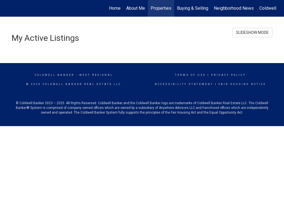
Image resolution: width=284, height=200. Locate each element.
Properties (161, 8)
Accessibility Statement (184, 84)
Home (115, 8)
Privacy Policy (228, 75)
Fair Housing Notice (242, 84)
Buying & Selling (192, 8)
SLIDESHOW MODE (252, 32)
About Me (135, 8)
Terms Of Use (190, 75)
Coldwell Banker (54, 75)
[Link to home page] (10, 8)
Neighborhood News (234, 8)
